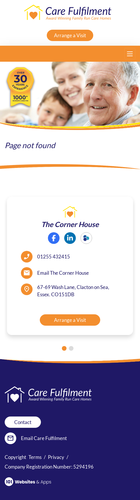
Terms (35, 457)
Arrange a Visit (70, 35)
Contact (22, 422)
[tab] (64, 348)
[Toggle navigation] (129, 53)
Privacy (56, 457)
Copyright (15, 457)
